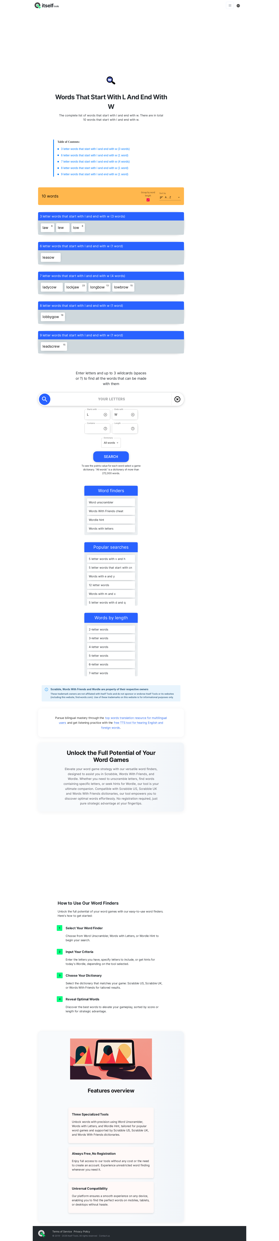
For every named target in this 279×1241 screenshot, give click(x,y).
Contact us (104, 1235)
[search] (44, 399)
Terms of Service (62, 1231)
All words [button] (109, 442)
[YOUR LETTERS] (112, 399)
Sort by (162, 193)
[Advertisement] (139, 37)
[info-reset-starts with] (105, 415)
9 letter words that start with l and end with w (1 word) (94, 174)
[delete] (177, 399)
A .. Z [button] (168, 197)
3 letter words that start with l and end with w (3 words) (95, 148)
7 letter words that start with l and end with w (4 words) (95, 161)
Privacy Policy (82, 1231)
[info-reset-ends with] (133, 415)
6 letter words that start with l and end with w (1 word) (94, 155)
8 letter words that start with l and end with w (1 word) (94, 168)
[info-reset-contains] (105, 428)
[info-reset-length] (133, 428)
